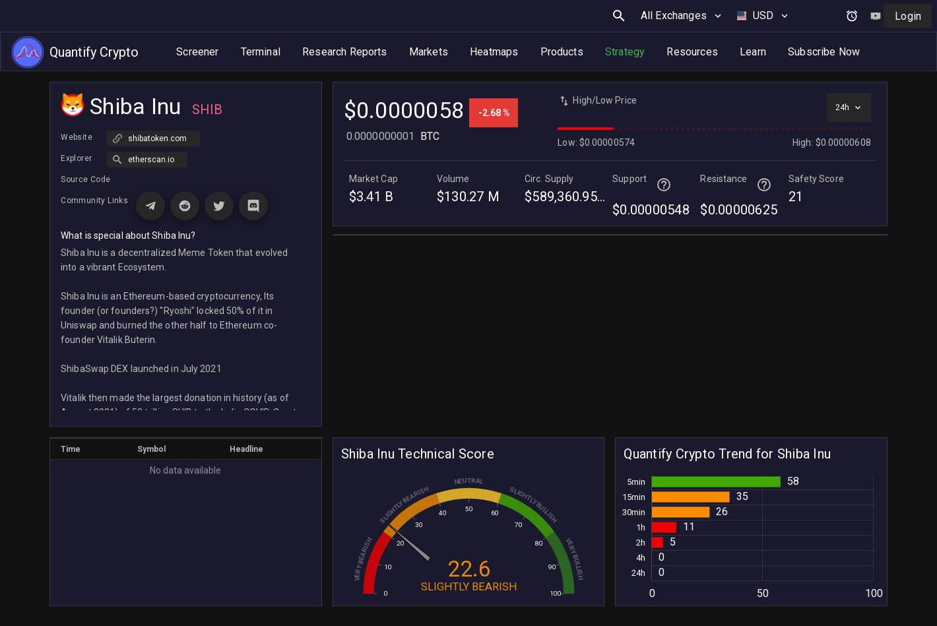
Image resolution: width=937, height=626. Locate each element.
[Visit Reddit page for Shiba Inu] (184, 205)
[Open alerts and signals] (851, 15)
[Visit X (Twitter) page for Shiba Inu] (219, 205)
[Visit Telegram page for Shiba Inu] (150, 205)
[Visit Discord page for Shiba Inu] (253, 205)
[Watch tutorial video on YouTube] (876, 16)
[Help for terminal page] (663, 184)
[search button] (619, 16)
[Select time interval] (849, 107)
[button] (147, 160)
